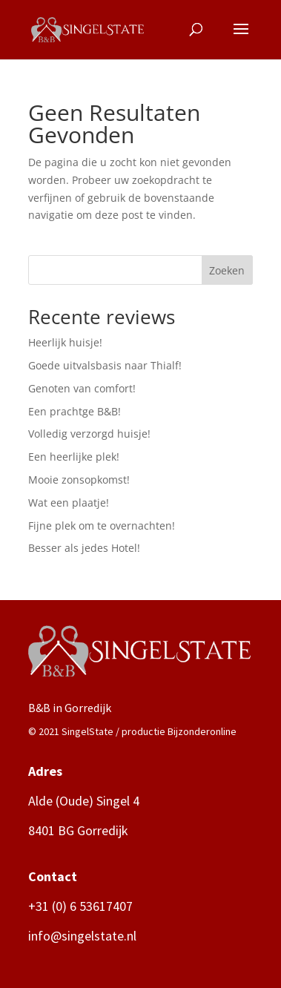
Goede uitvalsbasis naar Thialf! (105, 365)
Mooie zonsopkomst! (79, 479)
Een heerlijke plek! (73, 456)
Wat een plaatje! (68, 502)
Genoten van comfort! (82, 388)
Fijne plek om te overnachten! (101, 525)
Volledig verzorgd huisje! (89, 434)
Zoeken (227, 270)
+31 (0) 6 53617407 (80, 906)
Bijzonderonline (202, 731)
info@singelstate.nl (82, 935)
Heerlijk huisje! (65, 342)
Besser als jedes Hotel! (84, 548)
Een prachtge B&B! (74, 411)
